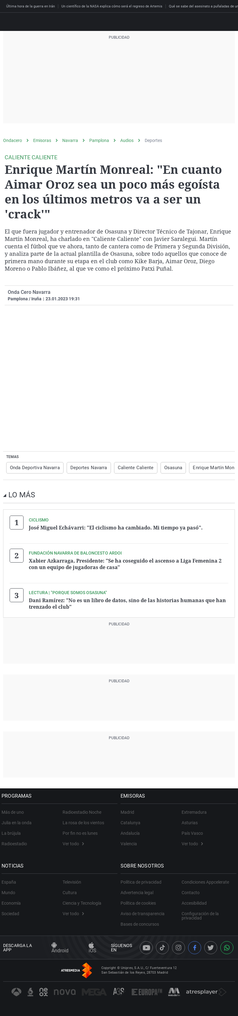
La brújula (12, 831)
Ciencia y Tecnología (82, 901)
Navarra (70, 140)
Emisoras (42, 140)
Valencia (130, 841)
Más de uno (14, 810)
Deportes (153, 140)
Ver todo (73, 842)
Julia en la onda (18, 820)
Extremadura (194, 810)
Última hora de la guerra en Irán (30, 6)
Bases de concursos (141, 922)
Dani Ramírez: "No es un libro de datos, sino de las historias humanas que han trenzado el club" (127, 602)
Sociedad (12, 911)
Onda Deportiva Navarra (34, 467)
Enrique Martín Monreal (207, 467)
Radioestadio (16, 841)
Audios (127, 140)
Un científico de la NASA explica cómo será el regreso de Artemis (111, 6)
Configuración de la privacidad (200, 914)
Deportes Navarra (85, 467)
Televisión (72, 880)
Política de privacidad (142, 880)
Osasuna (165, 467)
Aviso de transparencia (144, 911)
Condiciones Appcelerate (205, 880)
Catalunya (132, 820)
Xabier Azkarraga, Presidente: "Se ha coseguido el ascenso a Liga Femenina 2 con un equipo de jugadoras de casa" (125, 563)
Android (59, 946)
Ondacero (12, 140)
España (10, 880)
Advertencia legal (138, 890)
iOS (92, 946)
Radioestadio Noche (82, 810)
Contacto (191, 890)
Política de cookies (139, 901)
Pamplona (99, 140)
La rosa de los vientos (83, 820)
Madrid (129, 810)
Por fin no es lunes (80, 831)
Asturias (190, 820)
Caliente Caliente (129, 467)
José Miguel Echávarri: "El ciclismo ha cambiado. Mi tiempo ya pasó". (116, 527)
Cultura (70, 890)
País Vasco (192, 831)
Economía (12, 901)
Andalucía (131, 831)
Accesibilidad (194, 901)
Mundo (10, 890)
